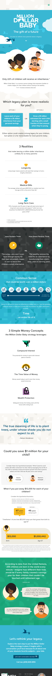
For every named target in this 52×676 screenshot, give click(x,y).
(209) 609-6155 (29, 662)
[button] (49, 5)
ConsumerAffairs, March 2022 (14, 222)
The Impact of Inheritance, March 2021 (28, 87)
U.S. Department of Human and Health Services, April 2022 (20, 221)
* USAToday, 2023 (26, 582)
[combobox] (4, 675)
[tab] (15, 478)
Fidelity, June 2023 (11, 219)
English (3, 674)
